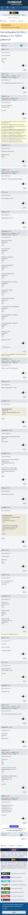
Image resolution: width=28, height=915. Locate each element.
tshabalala (4, 231)
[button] (8, 46)
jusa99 (10, 135)
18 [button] (19, 45)
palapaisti (4, 685)
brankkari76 (4, 430)
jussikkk (3, 401)
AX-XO (10, 121)
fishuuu (3, 381)
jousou (11, 124)
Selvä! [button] (14, 912)
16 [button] (15, 45)
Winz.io (23, 15)
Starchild (4, 145)
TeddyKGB (4, 359)
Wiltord (3, 96)
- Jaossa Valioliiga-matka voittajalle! (10, 27)
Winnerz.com (22, 828)
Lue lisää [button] (4, 908)
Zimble (3, 170)
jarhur (3, 49)
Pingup (3, 211)
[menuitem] (7, 8)
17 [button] (17, 45)
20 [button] (23, 45)
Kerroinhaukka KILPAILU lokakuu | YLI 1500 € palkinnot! (13, 36)
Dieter (3, 74)
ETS (2, 192)
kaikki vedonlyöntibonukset (15, 830)
